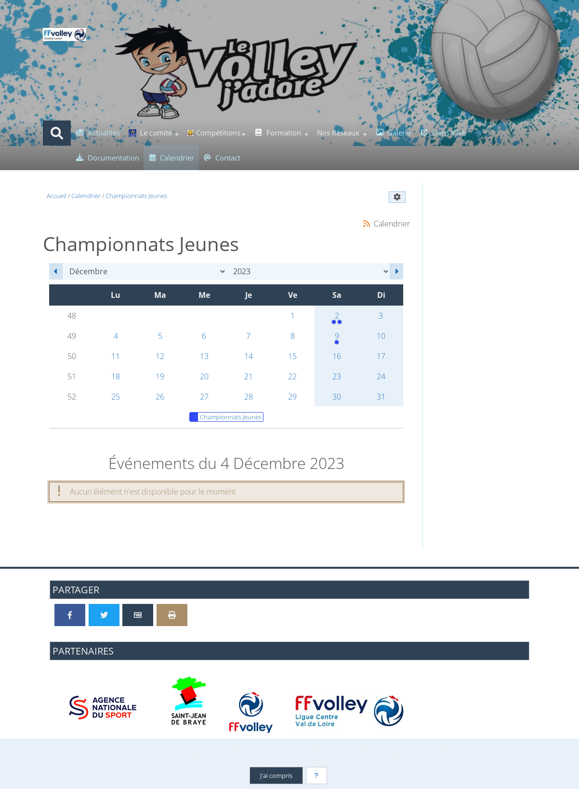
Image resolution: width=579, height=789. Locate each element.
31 (381, 396)
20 (204, 376)
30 (336, 396)
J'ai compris (276, 775)
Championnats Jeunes (226, 417)
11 (115, 356)
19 (160, 376)
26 (160, 396)
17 (381, 356)
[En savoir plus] (316, 775)
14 (248, 356)
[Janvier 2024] (396, 271)
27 (204, 396)
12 (160, 356)
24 (381, 376)
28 (248, 396)
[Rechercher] (57, 133)
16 (336, 356)
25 (115, 396)
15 (292, 356)
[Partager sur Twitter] (104, 615)
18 (115, 376)
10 (381, 336)
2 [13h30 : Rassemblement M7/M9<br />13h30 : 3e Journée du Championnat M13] (337, 318)
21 (248, 376)
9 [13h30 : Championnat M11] (337, 338)
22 (292, 376)
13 (204, 356)
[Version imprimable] (172, 615)
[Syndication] (366, 223)
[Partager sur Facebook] (69, 615)
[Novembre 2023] (56, 271)
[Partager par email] (137, 615)
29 (292, 396)
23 (336, 376)
